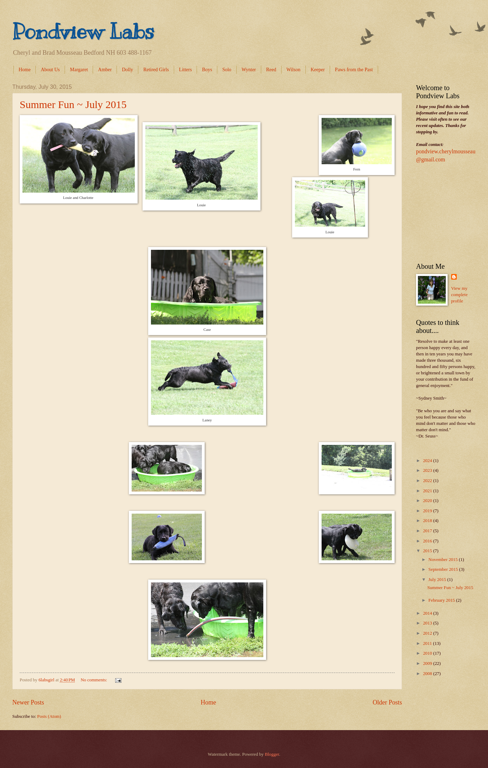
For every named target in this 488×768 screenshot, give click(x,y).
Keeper (318, 69)
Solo (226, 69)
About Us (50, 69)
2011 (428, 643)
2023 (428, 470)
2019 (428, 510)
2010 (428, 653)
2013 (428, 623)
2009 (428, 663)
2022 (428, 480)
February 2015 (442, 600)
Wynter (249, 69)
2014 (428, 613)
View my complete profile (459, 294)
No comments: (94, 679)
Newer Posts (28, 702)
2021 (428, 490)
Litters (185, 69)
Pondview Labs (83, 32)
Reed (271, 69)
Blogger (272, 754)
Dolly (127, 69)
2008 (428, 673)
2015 (428, 550)
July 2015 (437, 579)
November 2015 (443, 559)
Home (25, 69)
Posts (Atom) (49, 716)
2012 (428, 633)
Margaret (79, 69)
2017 (428, 530)
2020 (428, 500)
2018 (428, 520)
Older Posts (387, 702)
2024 (428, 460)
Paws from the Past (354, 69)
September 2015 (443, 569)
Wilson (293, 69)
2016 (428, 541)
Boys (207, 69)
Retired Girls (156, 69)
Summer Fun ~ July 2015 (73, 104)
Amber (105, 69)
